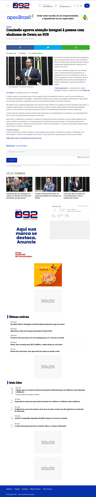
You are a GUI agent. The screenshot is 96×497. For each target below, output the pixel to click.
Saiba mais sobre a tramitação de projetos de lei (23, 138)
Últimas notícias (35, 489)
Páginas (17, 489)
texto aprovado (61, 88)
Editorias (9, 489)
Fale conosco (47, 489)
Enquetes (25, 489)
